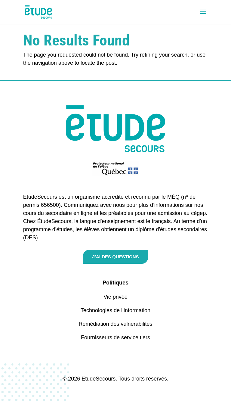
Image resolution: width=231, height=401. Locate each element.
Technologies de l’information (115, 310)
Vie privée (115, 297)
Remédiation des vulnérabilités (115, 324)
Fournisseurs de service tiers (115, 337)
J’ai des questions (115, 256)
